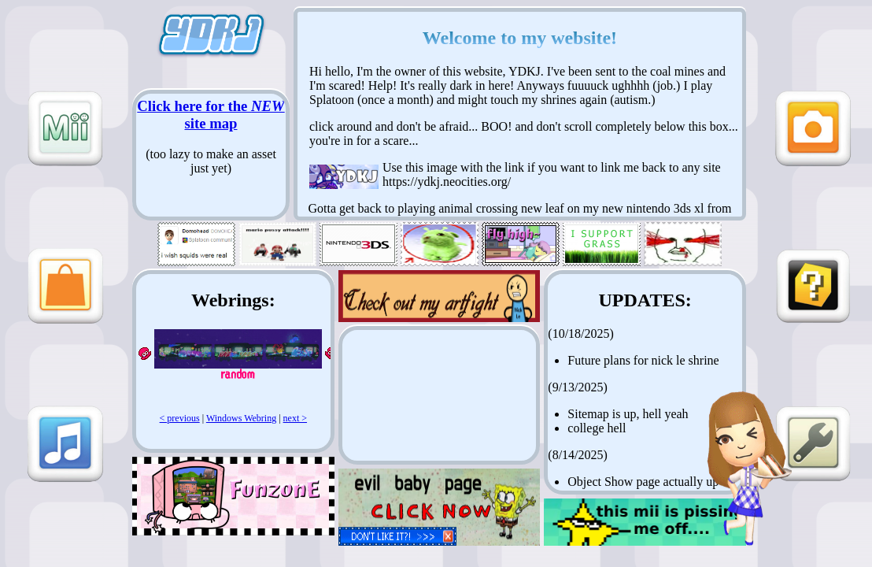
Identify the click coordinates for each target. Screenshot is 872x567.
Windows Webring (241, 418)
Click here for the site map (210, 115)
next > (295, 418)
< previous (180, 418)
